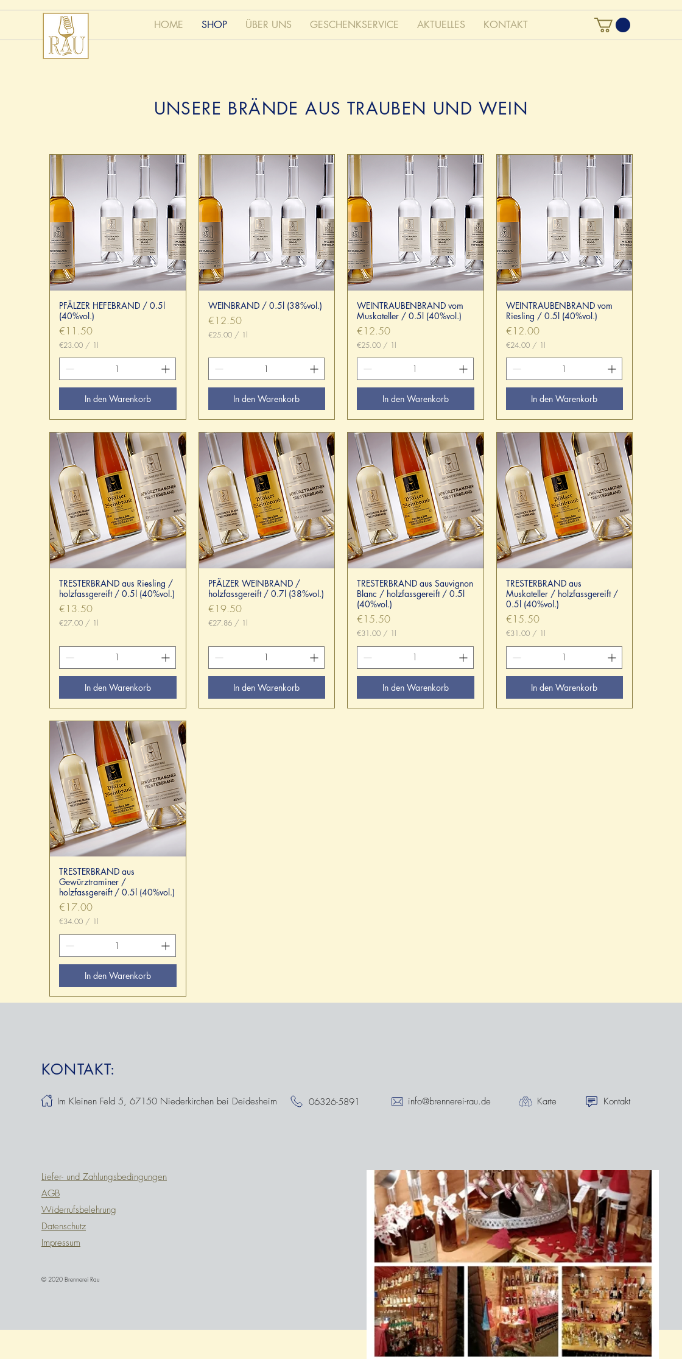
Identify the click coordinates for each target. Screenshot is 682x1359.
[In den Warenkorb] (118, 398)
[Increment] (166, 368)
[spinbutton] (117, 368)
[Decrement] (68, 368)
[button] (612, 25)
